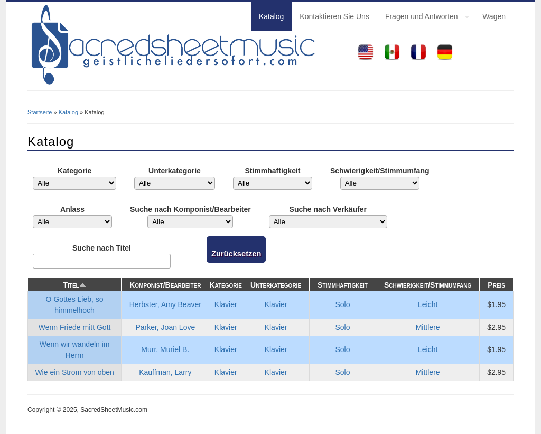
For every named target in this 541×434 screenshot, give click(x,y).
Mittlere (428, 327)
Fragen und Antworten (423, 18)
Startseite (39, 112)
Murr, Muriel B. (165, 349)
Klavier (225, 304)
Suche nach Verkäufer (328, 209)
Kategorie (75, 171)
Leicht (427, 304)
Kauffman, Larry (165, 372)
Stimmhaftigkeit (272, 171)
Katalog (271, 16)
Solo (342, 304)
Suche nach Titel (101, 248)
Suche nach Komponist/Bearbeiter (190, 209)
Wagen (494, 16)
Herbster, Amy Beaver (165, 304)
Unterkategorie (174, 171)
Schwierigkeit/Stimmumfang (379, 171)
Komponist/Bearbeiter (165, 285)
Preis (496, 285)
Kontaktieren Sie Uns (334, 16)
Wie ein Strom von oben (74, 372)
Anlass (72, 209)
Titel (74, 285)
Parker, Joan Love (165, 327)
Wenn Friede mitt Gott (75, 327)
